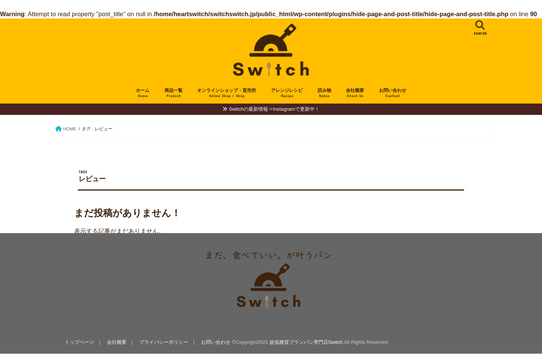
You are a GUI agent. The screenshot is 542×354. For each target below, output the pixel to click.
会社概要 (355, 93)
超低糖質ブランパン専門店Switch (306, 342)
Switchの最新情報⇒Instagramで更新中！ (274, 109)
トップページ (79, 342)
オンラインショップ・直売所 (226, 93)
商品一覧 (173, 93)
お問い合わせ (392, 93)
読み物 (324, 93)
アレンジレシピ (287, 93)
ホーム (142, 93)
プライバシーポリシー (163, 342)
